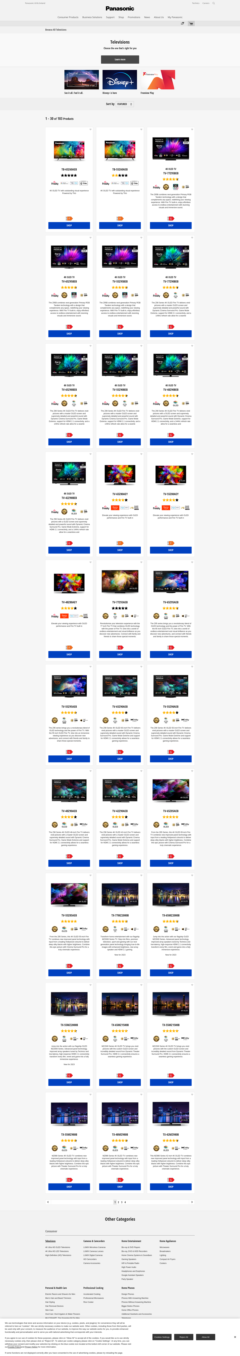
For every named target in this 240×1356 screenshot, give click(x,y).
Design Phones (128, 1294)
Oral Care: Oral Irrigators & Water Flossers (62, 1314)
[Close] (235, 1337)
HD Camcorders (90, 1259)
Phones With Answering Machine (135, 1298)
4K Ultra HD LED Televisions (57, 1251)
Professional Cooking (93, 1288)
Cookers (163, 1263)
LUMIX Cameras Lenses (93, 1251)
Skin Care (49, 1310)
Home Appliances (168, 1241)
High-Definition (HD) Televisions (58, 1255)
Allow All (206, 1337)
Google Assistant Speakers (133, 1275)
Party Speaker (127, 1279)
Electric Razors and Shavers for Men (60, 1294)
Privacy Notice (31, 1347)
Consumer (51, 1231)
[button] (90, 129)
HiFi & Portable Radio (130, 1263)
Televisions (50, 1241)
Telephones (126, 1318)
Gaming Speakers (129, 1259)
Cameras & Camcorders (94, 1241)
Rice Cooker (88, 1302)
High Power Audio (129, 1267)
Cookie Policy (14, 1347)
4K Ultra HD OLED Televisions (57, 1247)
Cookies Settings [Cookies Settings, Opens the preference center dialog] (162, 1337)
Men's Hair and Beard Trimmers (58, 1298)
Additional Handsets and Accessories (137, 1314)
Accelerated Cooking (91, 1294)
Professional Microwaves (93, 1298)
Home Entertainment (131, 1241)
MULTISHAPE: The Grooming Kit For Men (62, 1318)
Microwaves (164, 1247)
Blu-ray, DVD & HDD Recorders (134, 1251)
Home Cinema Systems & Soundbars (137, 1255)
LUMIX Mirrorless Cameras (94, 1247)
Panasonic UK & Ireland (35, 3)
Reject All (184, 1337)
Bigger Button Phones (130, 1306)
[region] (120, 1337)
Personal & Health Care (56, 1288)
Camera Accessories (91, 1263)
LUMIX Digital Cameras (93, 1255)
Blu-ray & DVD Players (131, 1247)
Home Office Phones (130, 1310)
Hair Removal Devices (54, 1306)
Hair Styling (50, 1302)
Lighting (163, 1255)
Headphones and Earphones (133, 1271)
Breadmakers (165, 1251)
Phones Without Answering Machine (136, 1302)
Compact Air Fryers (167, 1259)
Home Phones (128, 1288)
